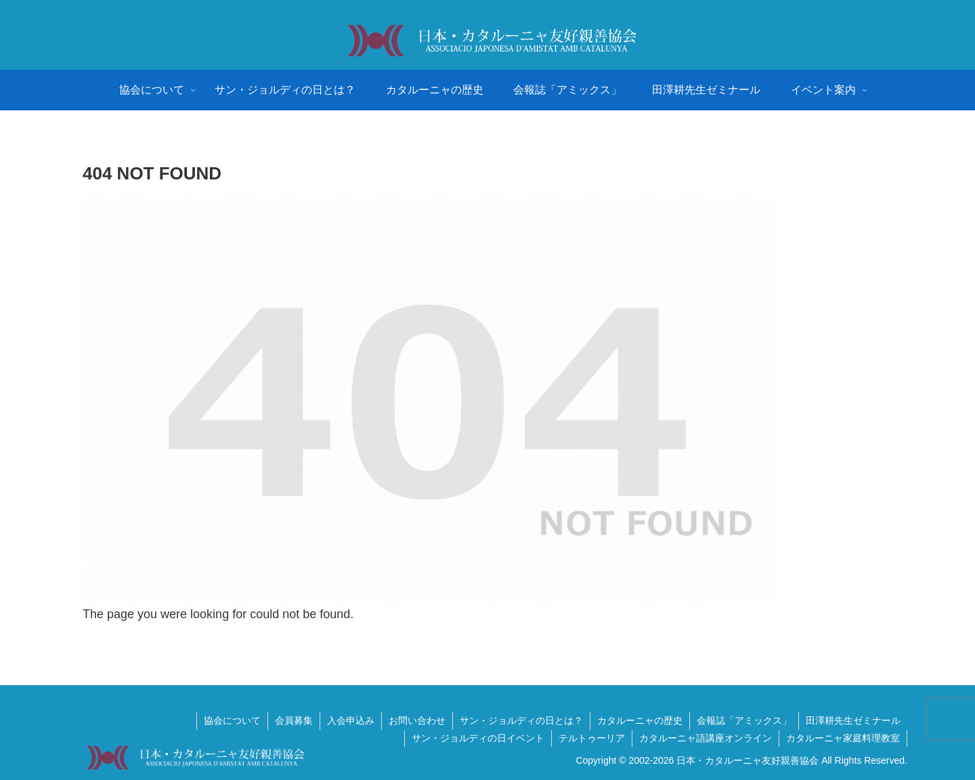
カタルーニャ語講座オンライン (705, 738)
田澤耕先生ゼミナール (853, 720)
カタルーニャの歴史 (639, 720)
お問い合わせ (417, 720)
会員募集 (294, 720)
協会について (232, 720)
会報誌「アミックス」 (744, 720)
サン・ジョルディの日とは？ (521, 720)
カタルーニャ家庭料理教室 (843, 738)
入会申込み (350, 720)
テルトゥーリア (592, 738)
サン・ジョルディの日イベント (478, 738)
